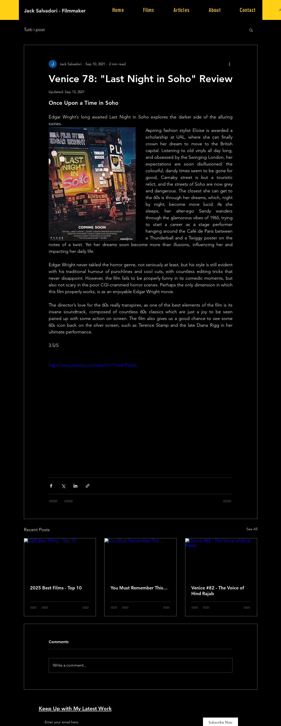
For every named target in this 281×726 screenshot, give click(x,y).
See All (251, 529)
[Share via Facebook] (51, 485)
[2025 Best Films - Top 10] (60, 558)
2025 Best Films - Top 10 (56, 588)
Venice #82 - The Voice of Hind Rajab (217, 590)
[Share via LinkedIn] (75, 485)
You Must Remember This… (139, 588)
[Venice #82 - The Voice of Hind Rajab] (221, 558)
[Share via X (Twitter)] (63, 485)
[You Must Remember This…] (140, 558)
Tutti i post (34, 29)
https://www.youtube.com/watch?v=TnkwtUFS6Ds (92, 365)
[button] (251, 30)
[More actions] (230, 64)
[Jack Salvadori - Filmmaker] (81, 10)
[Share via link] (87, 485)
